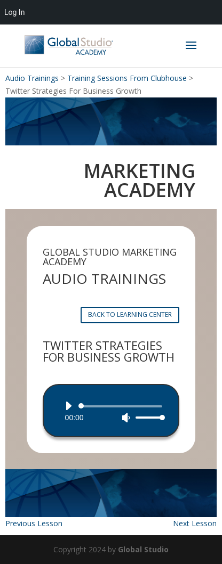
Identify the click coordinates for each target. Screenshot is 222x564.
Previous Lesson (33, 523)
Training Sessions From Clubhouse (127, 78)
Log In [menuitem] (14, 12)
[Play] (68, 405)
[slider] (122, 406)
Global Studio (143, 549)
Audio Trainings (32, 78)
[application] (111, 411)
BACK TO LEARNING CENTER (130, 314)
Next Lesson (195, 523)
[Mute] (126, 417)
